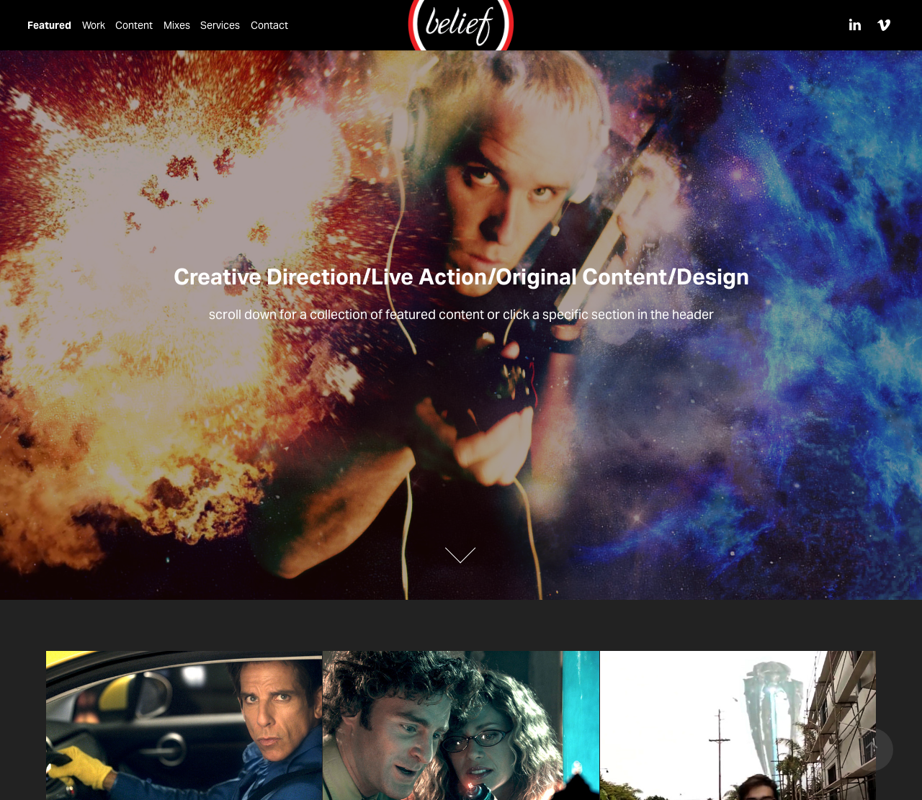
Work (93, 25)
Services (220, 25)
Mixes (177, 25)
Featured (49, 25)
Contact (269, 25)
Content (134, 25)
